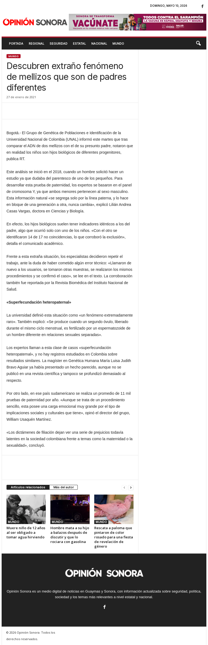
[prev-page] (124, 487)
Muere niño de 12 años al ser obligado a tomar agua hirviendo (25, 532)
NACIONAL (99, 43)
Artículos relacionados (28, 487)
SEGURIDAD (58, 43)
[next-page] (131, 487)
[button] (198, 44)
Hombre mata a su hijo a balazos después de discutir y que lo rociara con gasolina (69, 534)
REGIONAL (36, 43)
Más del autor (63, 487)
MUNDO (118, 43)
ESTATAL (79, 43)
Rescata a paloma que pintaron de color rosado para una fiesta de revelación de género (113, 537)
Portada (16, 43)
